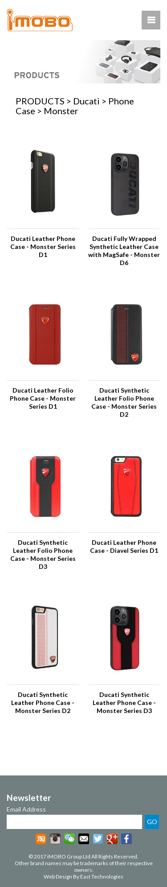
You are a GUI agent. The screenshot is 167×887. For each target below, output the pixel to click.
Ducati (86, 100)
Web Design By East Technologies (83, 876)
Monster (61, 110)
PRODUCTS (40, 100)
